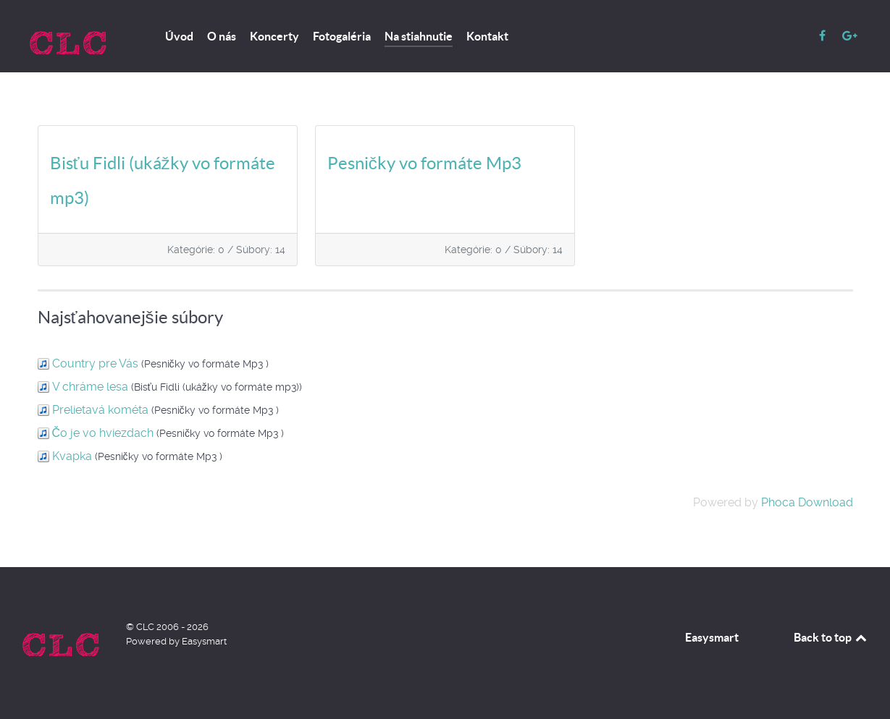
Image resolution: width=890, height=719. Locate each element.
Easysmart (712, 637)
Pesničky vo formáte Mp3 (424, 163)
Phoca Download (807, 502)
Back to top (831, 637)
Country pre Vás (95, 363)
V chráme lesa (90, 386)
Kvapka (72, 456)
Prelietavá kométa (100, 410)
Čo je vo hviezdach (103, 433)
